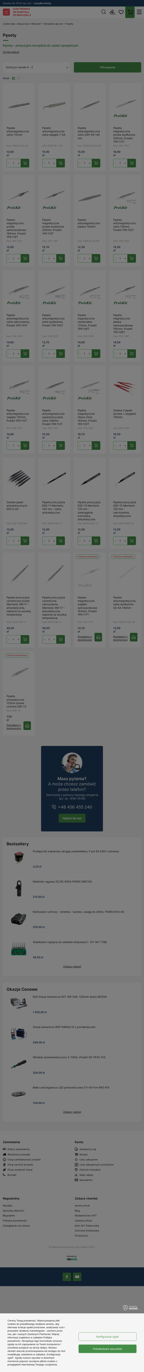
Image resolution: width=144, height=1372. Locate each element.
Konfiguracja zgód (107, 1336)
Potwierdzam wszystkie (107, 1348)
